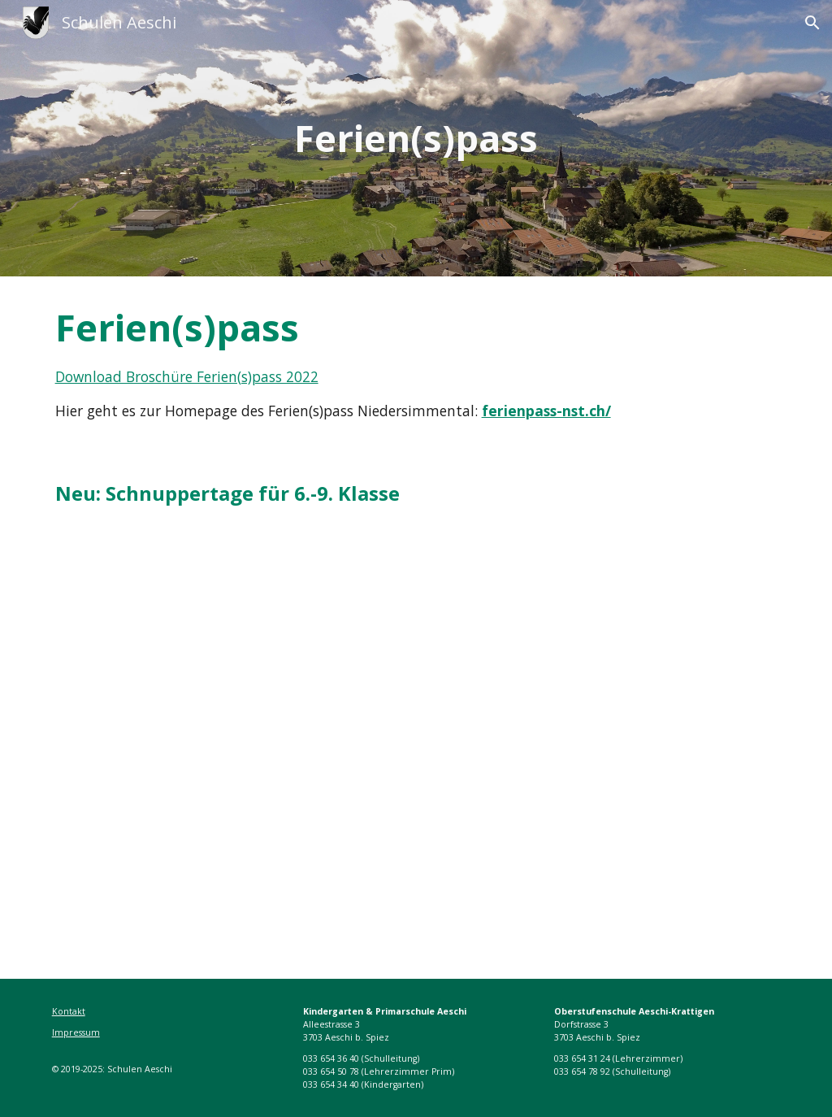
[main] (415, 138)
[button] (812, 22)
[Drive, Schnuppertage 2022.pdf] (416, 739)
